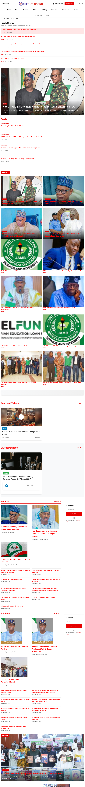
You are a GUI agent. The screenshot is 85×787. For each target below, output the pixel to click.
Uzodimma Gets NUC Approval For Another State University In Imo (20, 148)
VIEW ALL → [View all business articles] (57, 613)
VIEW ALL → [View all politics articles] (57, 501)
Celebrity (44, 10)
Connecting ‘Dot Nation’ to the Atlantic (12, 126)
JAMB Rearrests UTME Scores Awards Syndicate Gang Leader (61, 346)
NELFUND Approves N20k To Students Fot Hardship (16, 346)
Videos (48, 15)
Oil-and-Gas (38, 15)
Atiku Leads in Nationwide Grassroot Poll (13, 606)
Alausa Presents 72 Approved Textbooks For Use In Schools (32, 773)
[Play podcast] (6, 485)
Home (9, 10)
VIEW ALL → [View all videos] (80, 403)
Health (76, 10)
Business (25, 10)
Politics (35, 10)
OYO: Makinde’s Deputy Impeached (11, 579)
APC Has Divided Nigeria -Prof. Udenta (43, 597)
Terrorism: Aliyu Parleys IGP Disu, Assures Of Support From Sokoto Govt (22, 51)
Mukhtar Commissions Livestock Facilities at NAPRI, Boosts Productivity (44, 649)
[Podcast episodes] (82, 4)
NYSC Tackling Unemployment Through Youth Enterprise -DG (20, 29)
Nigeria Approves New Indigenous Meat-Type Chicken (59, 307)
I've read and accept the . (74, 520)
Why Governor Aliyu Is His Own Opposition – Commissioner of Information (23, 44)
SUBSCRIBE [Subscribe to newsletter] (69, 3)
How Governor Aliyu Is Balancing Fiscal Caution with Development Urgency (44, 533)
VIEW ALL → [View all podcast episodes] (80, 447)
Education (54, 10)
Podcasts (14, 18)
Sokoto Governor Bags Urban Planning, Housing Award (17, 158)
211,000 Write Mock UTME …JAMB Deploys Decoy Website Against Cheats (23, 137)
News (17, 10)
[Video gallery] (78, 4)
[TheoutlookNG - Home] (30, 3)
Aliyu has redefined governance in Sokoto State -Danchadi (18, 36)
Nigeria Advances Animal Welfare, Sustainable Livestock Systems (62, 382)
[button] (58, 3)
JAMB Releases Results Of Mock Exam (12, 59)
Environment (65, 10)
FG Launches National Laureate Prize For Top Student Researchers (63, 271)
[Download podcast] (36, 486)
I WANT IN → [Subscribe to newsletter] (74, 514)
